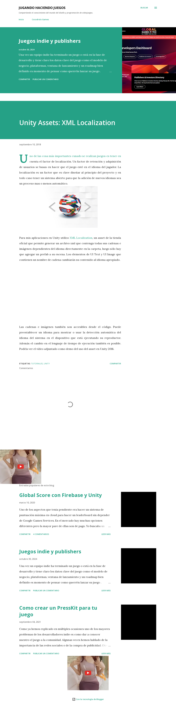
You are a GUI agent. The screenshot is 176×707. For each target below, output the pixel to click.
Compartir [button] (24, 79)
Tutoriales (37, 363)
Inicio (21, 19)
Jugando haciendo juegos (42, 7)
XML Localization (81, 237)
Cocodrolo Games (40, 19)
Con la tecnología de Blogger (88, 699)
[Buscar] (144, 7)
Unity (47, 363)
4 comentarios (41, 534)
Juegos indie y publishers (50, 41)
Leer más (106, 534)
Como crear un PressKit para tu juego (58, 611)
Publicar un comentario (46, 79)
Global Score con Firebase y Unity (60, 495)
